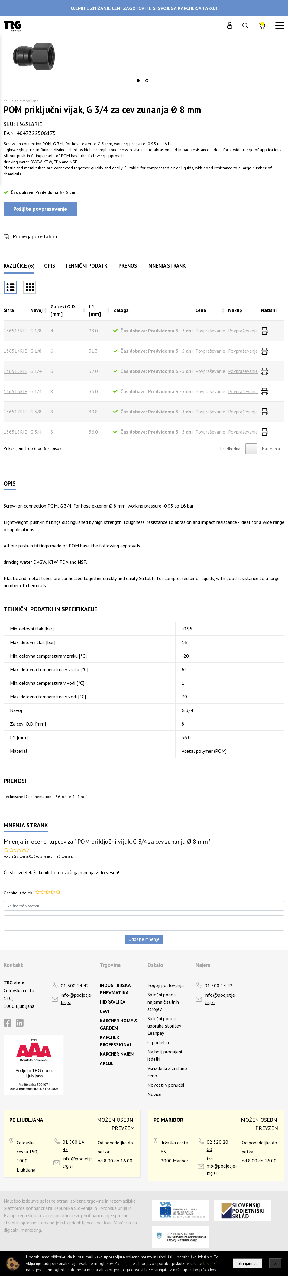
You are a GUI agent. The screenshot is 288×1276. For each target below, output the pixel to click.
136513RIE (15, 331)
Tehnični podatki (87, 265)
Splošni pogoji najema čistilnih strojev (163, 1002)
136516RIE (15, 391)
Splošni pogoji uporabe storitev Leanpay (164, 1025)
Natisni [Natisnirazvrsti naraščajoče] (269, 310)
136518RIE (15, 432)
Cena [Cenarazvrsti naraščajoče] (201, 310)
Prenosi (128, 265)
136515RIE (15, 371)
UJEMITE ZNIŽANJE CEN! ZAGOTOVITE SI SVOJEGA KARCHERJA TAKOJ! (144, 8)
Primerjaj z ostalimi (35, 236)
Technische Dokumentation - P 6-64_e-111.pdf (45, 796)
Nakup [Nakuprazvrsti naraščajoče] (235, 310)
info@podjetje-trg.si (77, 998)
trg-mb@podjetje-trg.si (222, 1166)
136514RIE (15, 351)
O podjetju (158, 1042)
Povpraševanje (243, 331)
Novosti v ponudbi (165, 1085)
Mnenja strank (167, 265)
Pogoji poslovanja (165, 985)
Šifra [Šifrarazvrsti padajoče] (9, 310)
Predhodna (230, 448)
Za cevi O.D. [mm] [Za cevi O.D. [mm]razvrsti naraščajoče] (63, 310)
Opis (49, 265)
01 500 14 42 (75, 986)
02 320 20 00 (217, 1145)
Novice (154, 1094)
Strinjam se (248, 1263)
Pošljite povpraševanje (40, 208)
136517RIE (15, 412)
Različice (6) (19, 265)
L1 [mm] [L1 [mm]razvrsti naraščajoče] (95, 310)
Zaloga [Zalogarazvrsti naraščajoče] (121, 310)
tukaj (207, 1263)
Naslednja (271, 448)
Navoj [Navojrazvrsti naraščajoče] (36, 310)
